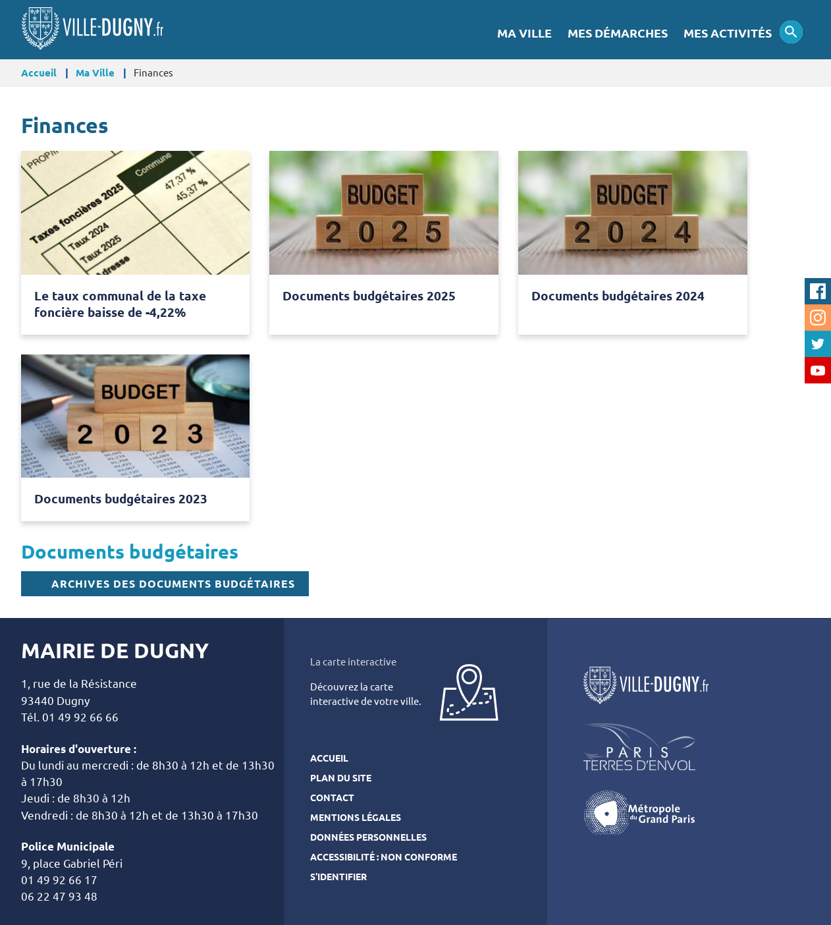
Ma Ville (95, 72)
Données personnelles (368, 837)
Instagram (818, 317)
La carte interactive (353, 661)
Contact (332, 798)
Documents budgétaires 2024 (618, 296)
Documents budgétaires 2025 (369, 296)
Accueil (39, 72)
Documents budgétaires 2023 (120, 498)
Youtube (818, 370)
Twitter (818, 344)
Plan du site (340, 778)
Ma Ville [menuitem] (524, 33)
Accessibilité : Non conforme (383, 857)
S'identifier (338, 877)
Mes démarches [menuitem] (618, 33)
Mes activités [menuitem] (728, 33)
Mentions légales (355, 817)
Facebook (818, 291)
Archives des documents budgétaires (173, 584)
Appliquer (791, 31)
